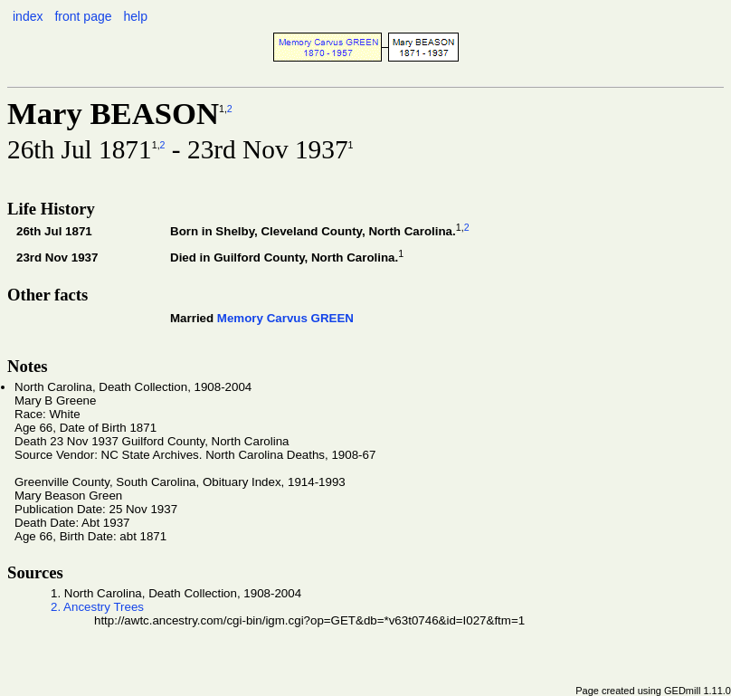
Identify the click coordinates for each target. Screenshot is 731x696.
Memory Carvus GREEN (285, 318)
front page (82, 16)
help (135, 16)
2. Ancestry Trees (97, 607)
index (28, 16)
